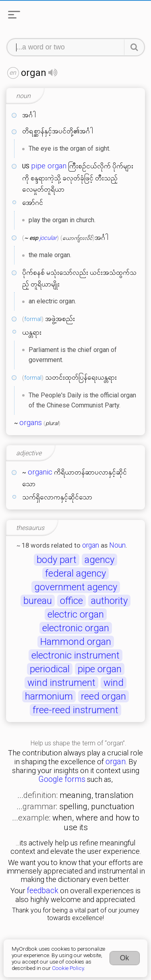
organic (40, 472)
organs (30, 422)
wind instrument (61, 682)
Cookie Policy (68, 968)
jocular (48, 237)
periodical (50, 669)
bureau (37, 600)
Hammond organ (75, 641)
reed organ (103, 696)
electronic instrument (75, 655)
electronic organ (75, 628)
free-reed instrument (75, 710)
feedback (42, 890)
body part (57, 559)
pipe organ (48, 166)
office (71, 600)
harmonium (49, 696)
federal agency (75, 573)
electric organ (76, 614)
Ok (124, 958)
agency (99, 559)
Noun (117, 545)
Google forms (61, 779)
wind (113, 682)
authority (109, 600)
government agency (75, 587)
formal (32, 319)
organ (90, 545)
